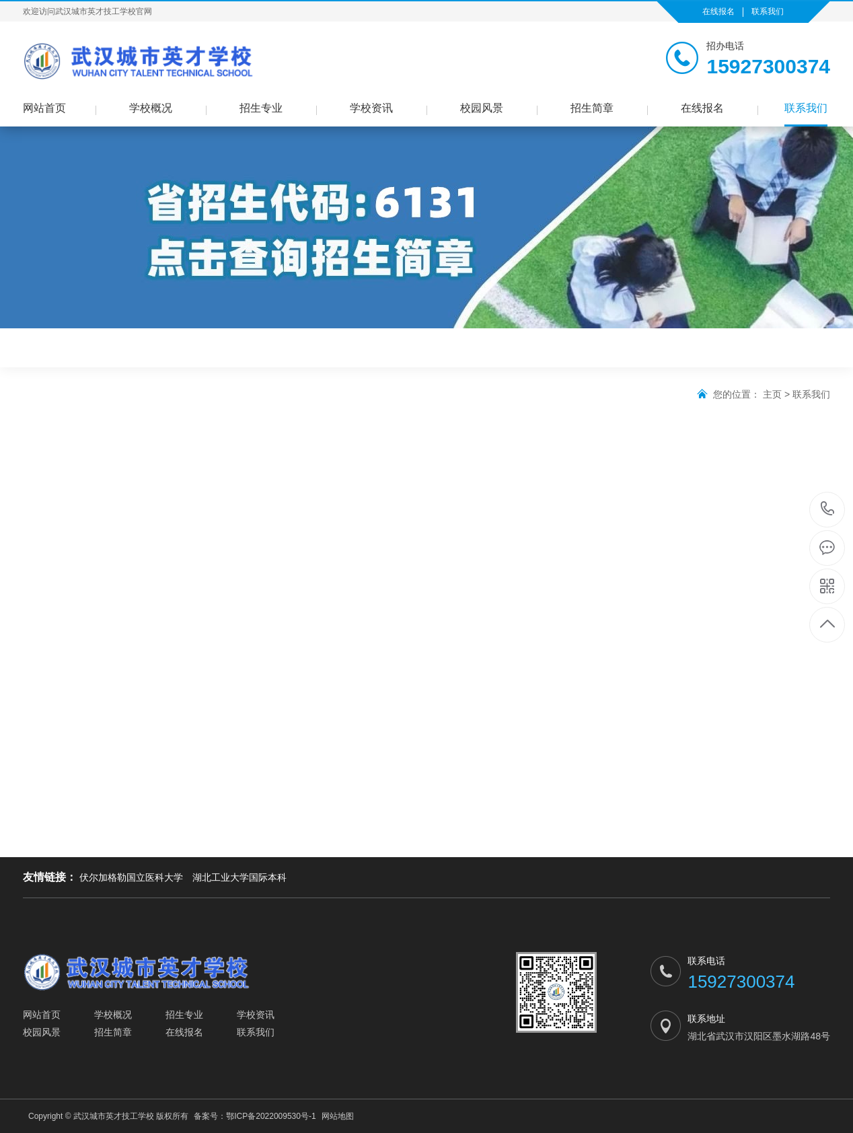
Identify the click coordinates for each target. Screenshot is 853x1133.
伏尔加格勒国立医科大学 (131, 877)
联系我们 (767, 11)
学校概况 (150, 108)
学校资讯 (371, 108)
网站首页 (44, 108)
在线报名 (718, 11)
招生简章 (592, 108)
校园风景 (481, 108)
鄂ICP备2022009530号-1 (271, 1116)
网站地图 (338, 1116)
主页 (772, 394)
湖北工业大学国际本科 (239, 877)
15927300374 (828, 509)
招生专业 (261, 108)
